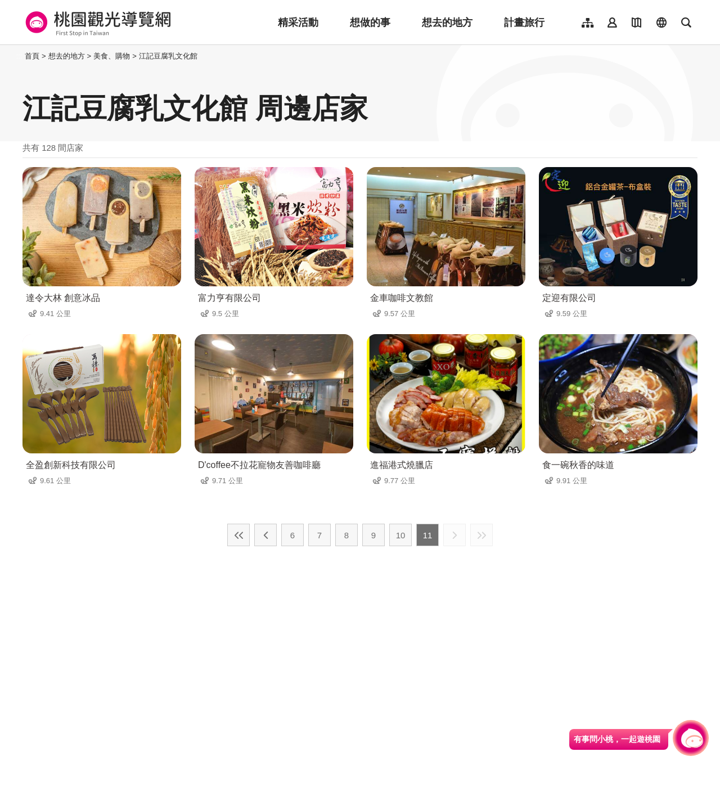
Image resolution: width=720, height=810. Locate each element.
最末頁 (481, 535)
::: (19, 56)
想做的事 (370, 22)
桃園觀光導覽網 (96, 22)
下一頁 (454, 535)
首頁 (32, 56)
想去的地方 (447, 22)
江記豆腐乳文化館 (168, 56)
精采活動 (298, 22)
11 (428, 535)
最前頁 (238, 535)
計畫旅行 (524, 22)
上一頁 (265, 535)
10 (401, 535)
